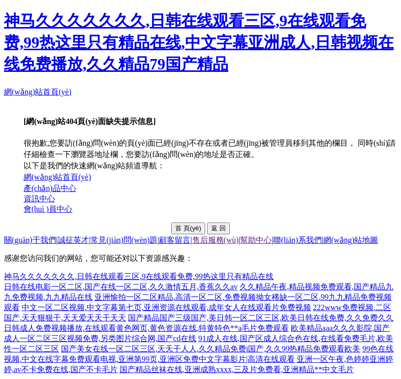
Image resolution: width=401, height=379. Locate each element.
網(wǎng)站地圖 (350, 240)
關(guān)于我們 (30, 240)
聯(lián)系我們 (297, 240)
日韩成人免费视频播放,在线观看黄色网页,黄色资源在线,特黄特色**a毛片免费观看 (146, 328)
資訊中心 (39, 198)
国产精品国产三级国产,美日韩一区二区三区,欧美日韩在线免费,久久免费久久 (261, 318)
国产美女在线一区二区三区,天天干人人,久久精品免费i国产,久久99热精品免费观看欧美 (210, 349)
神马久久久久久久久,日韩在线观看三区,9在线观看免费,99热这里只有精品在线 (139, 276)
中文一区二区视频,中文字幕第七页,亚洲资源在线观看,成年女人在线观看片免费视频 (166, 307)
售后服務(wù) (215, 240)
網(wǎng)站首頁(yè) (37, 92)
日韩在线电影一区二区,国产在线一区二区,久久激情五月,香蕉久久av (121, 287)
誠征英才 (73, 240)
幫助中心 (256, 240)
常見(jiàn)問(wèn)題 (124, 240)
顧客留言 (174, 240)
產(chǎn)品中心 (50, 188)
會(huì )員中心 (48, 209)
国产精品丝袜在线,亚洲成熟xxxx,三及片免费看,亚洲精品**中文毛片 (237, 369)
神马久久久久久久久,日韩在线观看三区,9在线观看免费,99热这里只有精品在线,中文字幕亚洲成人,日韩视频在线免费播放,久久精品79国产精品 (199, 42)
